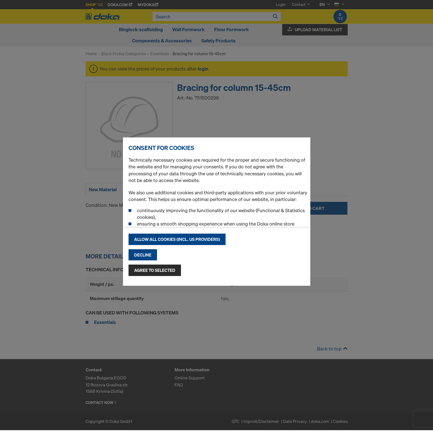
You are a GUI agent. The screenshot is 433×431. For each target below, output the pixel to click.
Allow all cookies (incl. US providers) (177, 239)
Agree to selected (154, 270)
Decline (142, 255)
